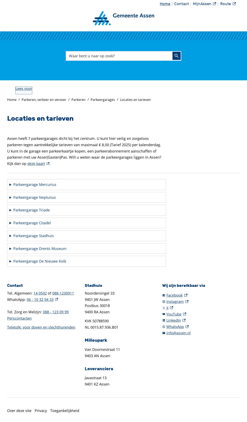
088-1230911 (63, 293)
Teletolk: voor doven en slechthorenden (41, 327)
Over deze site (19, 410)
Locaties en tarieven (135, 99)
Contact (181, 4)
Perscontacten (19, 318)
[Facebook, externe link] (201, 295)
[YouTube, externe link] (201, 314)
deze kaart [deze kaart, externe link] (38, 163)
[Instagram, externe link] (201, 301)
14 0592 (40, 293)
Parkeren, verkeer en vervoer (44, 99)
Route (228, 4)
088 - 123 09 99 (56, 311)
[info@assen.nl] (201, 333)
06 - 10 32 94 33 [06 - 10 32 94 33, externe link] (42, 299)
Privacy (41, 410)
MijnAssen (204, 4)
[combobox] (123, 56)
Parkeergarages (103, 99)
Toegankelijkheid (64, 410)
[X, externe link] (201, 308)
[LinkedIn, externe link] (201, 320)
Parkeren (78, 99)
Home (165, 4)
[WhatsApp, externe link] (201, 327)
